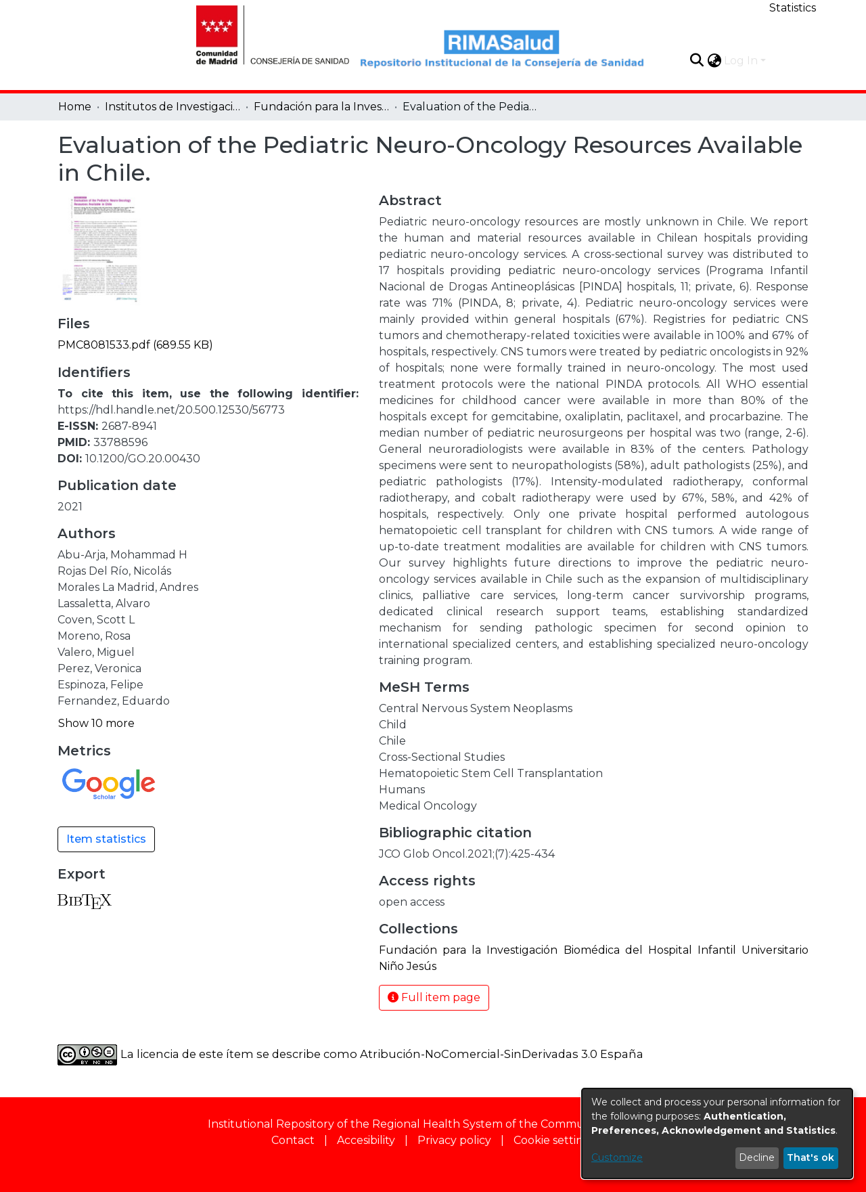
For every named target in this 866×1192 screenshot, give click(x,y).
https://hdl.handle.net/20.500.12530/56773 (171, 409)
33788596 (120, 442)
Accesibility (366, 1140)
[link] (135, 344)
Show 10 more (96, 723)
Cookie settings (554, 1140)
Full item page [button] (434, 997)
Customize (617, 1157)
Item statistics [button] (106, 839)
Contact (293, 1140)
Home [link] (74, 106)
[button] (696, 60)
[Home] (265, 33)
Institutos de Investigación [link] (172, 106)
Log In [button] (742, 60)
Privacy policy (454, 1140)
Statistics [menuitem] (792, 7)
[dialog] (717, 1133)
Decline (757, 1157)
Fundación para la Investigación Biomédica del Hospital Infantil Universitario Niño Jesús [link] (321, 106)
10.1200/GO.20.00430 (142, 458)
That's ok (810, 1157)
